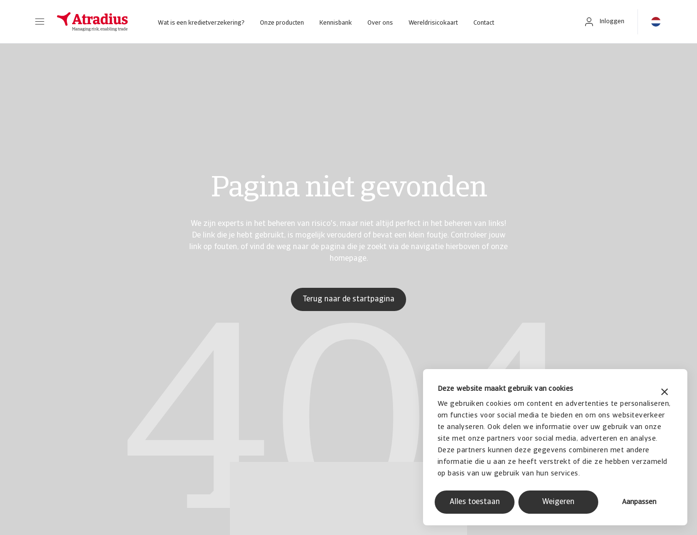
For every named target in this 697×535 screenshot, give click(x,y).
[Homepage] (92, 21)
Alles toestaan (475, 502)
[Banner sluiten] (664, 393)
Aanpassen (639, 502)
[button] (39, 21)
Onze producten (282, 23)
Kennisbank (335, 23)
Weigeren (558, 502)
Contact (483, 23)
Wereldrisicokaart (433, 23)
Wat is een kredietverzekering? (201, 23)
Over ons (380, 23)
